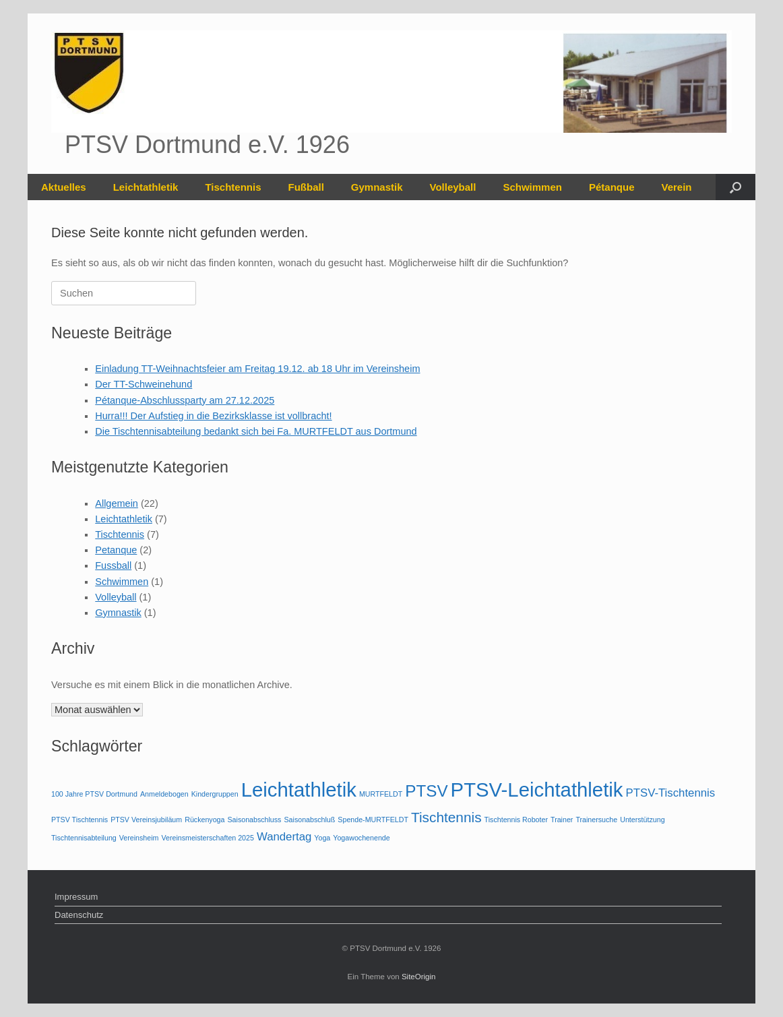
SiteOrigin (419, 977)
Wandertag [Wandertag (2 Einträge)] (284, 836)
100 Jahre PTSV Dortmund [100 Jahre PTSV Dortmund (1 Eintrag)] (94, 794)
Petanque (116, 550)
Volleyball (453, 187)
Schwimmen (532, 187)
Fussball (113, 565)
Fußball (305, 187)
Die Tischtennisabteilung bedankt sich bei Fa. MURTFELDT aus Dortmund (255, 431)
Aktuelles (63, 187)
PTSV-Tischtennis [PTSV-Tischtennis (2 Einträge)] (671, 793)
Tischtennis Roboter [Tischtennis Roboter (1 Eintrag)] (516, 819)
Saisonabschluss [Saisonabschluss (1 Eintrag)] (254, 819)
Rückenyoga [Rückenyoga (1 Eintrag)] (204, 819)
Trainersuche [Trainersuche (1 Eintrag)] (596, 819)
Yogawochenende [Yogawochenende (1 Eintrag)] (361, 838)
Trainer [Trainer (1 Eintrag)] (562, 819)
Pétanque (612, 187)
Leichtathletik (146, 187)
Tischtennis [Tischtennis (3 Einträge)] (446, 817)
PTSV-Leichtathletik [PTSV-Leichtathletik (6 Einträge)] (537, 789)
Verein (676, 187)
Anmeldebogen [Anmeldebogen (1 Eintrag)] (164, 794)
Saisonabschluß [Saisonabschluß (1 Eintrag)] (309, 819)
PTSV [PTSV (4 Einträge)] (426, 791)
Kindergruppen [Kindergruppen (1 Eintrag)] (215, 794)
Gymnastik (377, 187)
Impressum (76, 897)
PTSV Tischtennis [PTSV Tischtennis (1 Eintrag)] (79, 819)
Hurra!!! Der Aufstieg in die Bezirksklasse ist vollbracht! (213, 415)
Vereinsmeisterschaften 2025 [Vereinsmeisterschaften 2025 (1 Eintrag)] (207, 838)
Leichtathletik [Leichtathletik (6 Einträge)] (298, 789)
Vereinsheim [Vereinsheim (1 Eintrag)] (139, 838)
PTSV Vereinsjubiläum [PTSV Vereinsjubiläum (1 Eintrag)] (146, 819)
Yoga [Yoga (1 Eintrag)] (322, 838)
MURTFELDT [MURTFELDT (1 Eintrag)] (380, 794)
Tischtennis (233, 187)
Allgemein (116, 503)
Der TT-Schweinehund (143, 384)
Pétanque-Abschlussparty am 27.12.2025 (184, 400)
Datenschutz (79, 915)
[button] (735, 187)
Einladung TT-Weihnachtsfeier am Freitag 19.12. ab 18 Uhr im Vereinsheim (257, 368)
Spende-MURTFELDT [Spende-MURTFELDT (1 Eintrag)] (373, 819)
